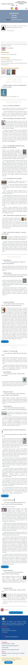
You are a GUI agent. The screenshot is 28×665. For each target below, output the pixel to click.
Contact (12, 5)
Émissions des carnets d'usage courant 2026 (10, 649)
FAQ (16, 5)
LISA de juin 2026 (5, 647)
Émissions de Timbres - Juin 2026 (8, 643)
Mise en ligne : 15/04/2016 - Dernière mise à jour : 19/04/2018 (13, 653)
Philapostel (8, 19)
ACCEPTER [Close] (8, 662)
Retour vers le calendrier (16, 612)
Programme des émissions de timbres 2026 (10, 645)
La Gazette (4, 655)
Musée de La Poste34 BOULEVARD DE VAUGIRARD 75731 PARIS (21, 2)
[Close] (25, 658)
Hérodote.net (5, 609)
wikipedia (5, 341)
